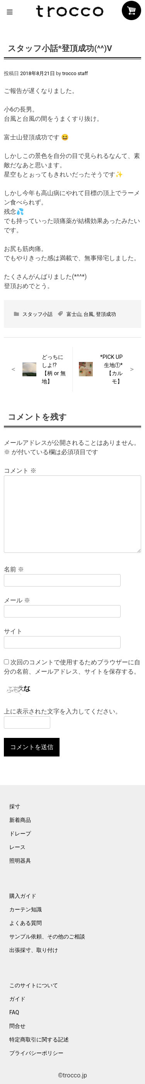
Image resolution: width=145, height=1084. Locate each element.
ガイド (17, 999)
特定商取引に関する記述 (39, 1039)
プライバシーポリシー (36, 1053)
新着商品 (20, 820)
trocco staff (75, 73)
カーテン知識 (25, 909)
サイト (13, 631)
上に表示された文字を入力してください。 (62, 711)
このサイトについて (33, 985)
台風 (89, 314)
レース (17, 847)
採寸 (14, 806)
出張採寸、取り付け (33, 950)
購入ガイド (22, 896)
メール (17, 600)
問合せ (17, 1026)
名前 (14, 569)
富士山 (74, 314)
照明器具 (20, 861)
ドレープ (20, 833)
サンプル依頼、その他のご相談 (47, 936)
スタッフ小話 (37, 314)
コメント (20, 470)
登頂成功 (106, 314)
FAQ (14, 1012)
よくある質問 (25, 923)
